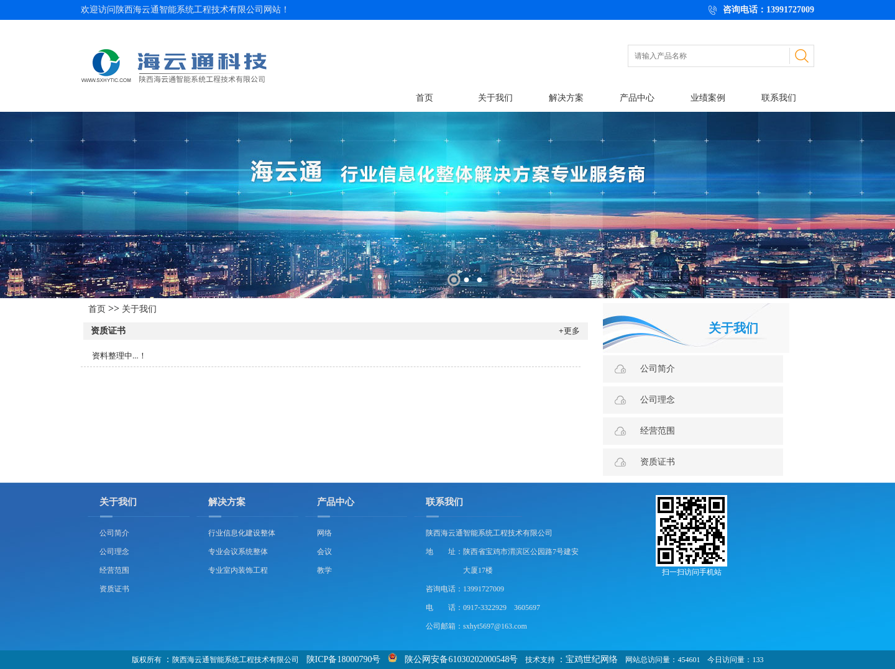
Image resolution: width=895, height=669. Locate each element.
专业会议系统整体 (238, 551)
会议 (324, 551)
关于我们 (495, 97)
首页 (424, 97)
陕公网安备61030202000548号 (461, 659)
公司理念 (657, 399)
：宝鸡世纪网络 (587, 659)
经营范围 (657, 430)
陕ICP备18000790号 (343, 659)
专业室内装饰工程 (238, 570)
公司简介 (657, 368)
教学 (324, 570)
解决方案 (566, 97)
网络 (324, 533)
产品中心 (637, 97)
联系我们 (778, 97)
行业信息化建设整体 (241, 533)
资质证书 (108, 330)
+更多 (569, 330)
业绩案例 (708, 97)
